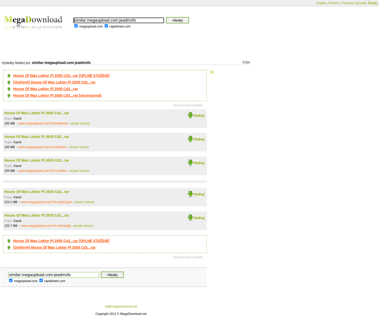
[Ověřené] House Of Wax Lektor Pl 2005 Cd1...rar (54, 82)
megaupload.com (91, 26)
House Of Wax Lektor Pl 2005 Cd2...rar (36, 137)
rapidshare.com (120, 26)
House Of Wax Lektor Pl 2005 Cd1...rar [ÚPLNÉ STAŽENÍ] (61, 76)
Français (347, 3)
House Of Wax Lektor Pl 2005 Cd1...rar (45, 89)
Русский (360, 3)
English (322, 3)
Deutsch (334, 3)
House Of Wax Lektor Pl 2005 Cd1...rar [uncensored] (57, 95)
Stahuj (199, 116)
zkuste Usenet (80, 123)
